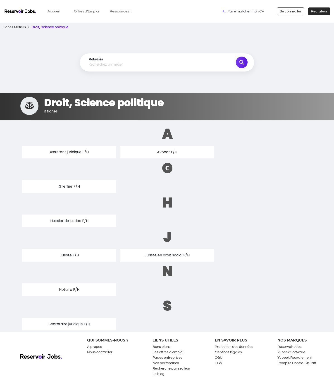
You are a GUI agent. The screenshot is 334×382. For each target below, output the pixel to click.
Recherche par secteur (171, 368)
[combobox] (141, 64)
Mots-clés (95, 59)
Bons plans (162, 347)
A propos (94, 347)
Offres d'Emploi (86, 11)
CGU (218, 357)
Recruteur (319, 11)
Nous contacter (99, 352)
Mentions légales (228, 352)
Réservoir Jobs (289, 347)
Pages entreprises (167, 357)
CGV (218, 363)
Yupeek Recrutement (294, 357)
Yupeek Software (291, 352)
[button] (69, 152)
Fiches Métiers (14, 27)
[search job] (241, 62)
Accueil (54, 11)
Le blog (159, 374)
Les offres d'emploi (168, 352)
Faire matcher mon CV (246, 11)
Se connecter (290, 11)
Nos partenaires (166, 363)
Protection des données (234, 347)
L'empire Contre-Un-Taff (296, 363)
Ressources (119, 11)
